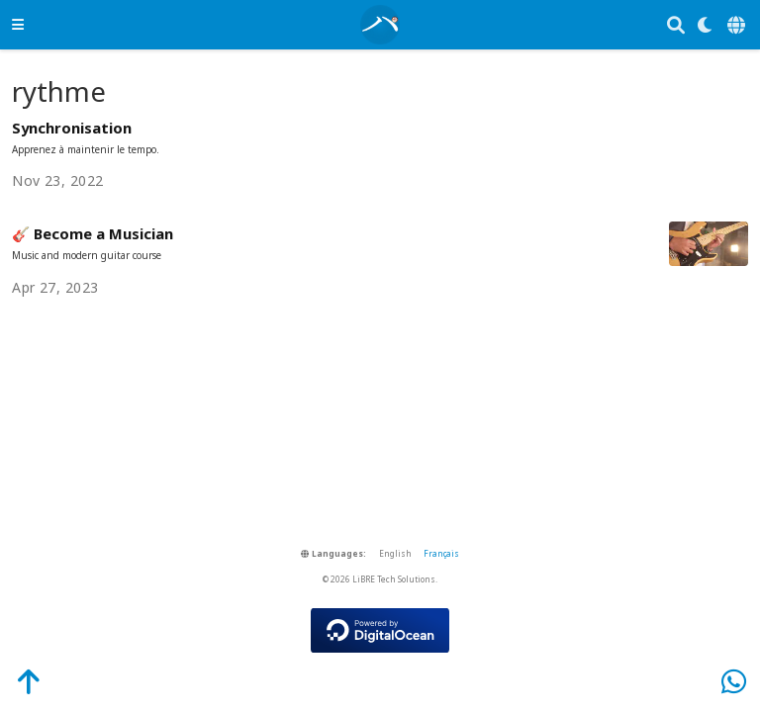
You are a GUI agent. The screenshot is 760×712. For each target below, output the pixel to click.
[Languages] (737, 25)
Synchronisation (72, 127)
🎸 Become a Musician (92, 233)
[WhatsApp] (733, 681)
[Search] (676, 25)
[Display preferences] (705, 25)
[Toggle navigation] (18, 24)
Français (441, 553)
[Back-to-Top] (18, 681)
